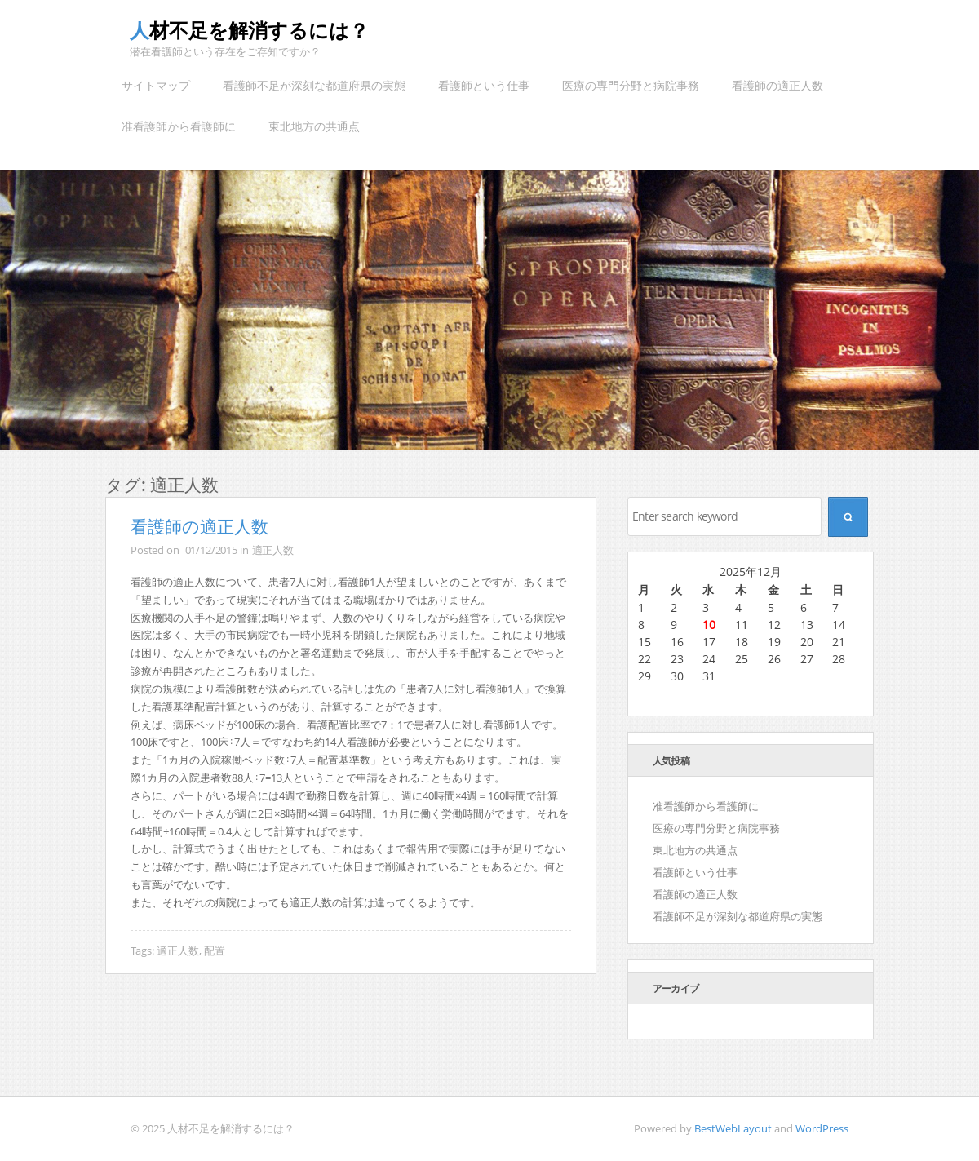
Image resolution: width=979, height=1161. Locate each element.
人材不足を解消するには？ (249, 29)
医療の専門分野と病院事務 (630, 85)
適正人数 (273, 550)
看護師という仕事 (483, 85)
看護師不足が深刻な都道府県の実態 (314, 85)
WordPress (821, 1128)
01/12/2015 (211, 550)
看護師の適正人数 (777, 85)
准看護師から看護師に (179, 126)
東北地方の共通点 (314, 126)
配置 (214, 950)
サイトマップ (156, 85)
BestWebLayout (733, 1128)
